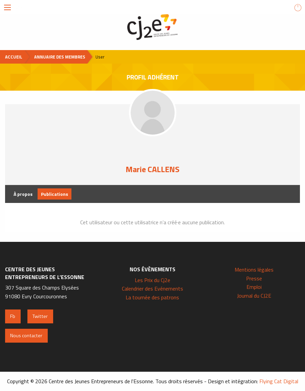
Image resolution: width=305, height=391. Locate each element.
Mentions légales (254, 270)
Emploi (254, 287)
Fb (12, 316)
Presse (254, 278)
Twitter (40, 316)
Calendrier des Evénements (152, 288)
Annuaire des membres (59, 56)
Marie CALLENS (152, 169)
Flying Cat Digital (278, 381)
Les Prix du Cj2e (152, 280)
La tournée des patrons (152, 297)
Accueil (13, 56)
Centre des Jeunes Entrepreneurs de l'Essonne (152, 27)
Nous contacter (26, 335)
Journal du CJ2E (254, 296)
